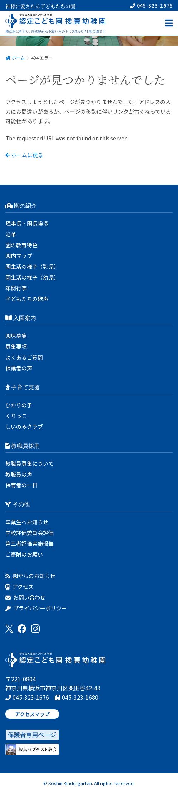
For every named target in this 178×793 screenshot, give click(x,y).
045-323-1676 (151, 5)
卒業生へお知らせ (26, 522)
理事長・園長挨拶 (26, 223)
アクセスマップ (32, 714)
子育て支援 (22, 387)
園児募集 (16, 335)
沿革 (10, 234)
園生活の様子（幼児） (32, 277)
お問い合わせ (25, 597)
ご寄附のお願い (24, 554)
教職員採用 (22, 445)
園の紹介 (21, 205)
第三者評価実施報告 (29, 543)
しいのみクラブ (24, 426)
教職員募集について (29, 463)
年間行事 (16, 288)
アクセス (19, 586)
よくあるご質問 (24, 357)
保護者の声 (18, 368)
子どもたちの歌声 (26, 298)
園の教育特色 (21, 245)
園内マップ (18, 255)
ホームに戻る (24, 155)
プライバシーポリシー (36, 608)
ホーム (15, 58)
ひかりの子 (18, 405)
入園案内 (20, 318)
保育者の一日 (21, 485)
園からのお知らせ (30, 576)
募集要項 (16, 346)
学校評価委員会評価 (29, 532)
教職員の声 (18, 474)
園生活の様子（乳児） (32, 266)
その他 (17, 504)
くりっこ (16, 415)
